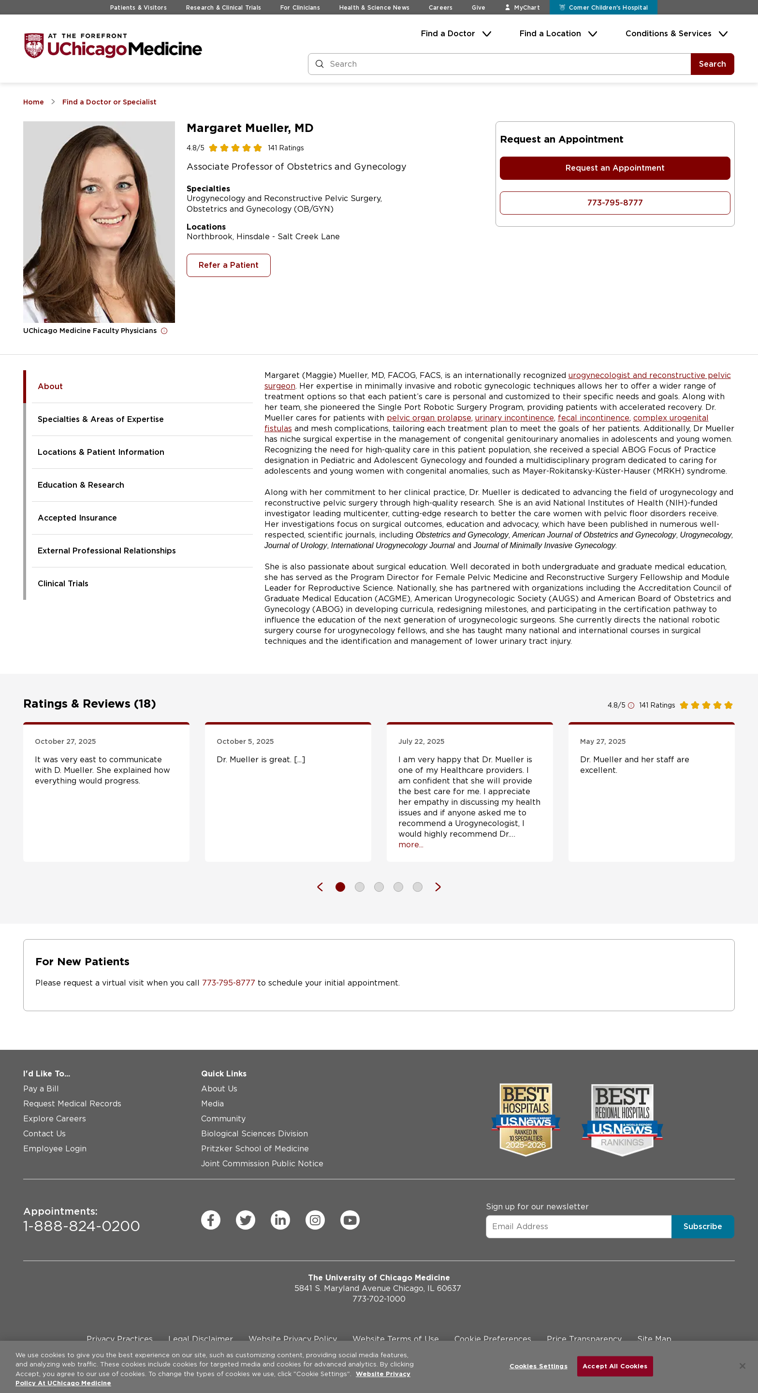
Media (212, 1103)
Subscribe (703, 1226)
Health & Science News (374, 7)
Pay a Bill (41, 1088)
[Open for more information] (164, 330)
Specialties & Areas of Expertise (101, 419)
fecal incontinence (593, 417)
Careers (440, 7)
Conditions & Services (669, 33)
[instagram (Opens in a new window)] (315, 1220)
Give (478, 7)
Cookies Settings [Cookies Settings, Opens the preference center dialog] (539, 1366)
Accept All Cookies (615, 1366)
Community (223, 1118)
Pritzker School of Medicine (255, 1148)
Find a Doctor (448, 33)
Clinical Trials (63, 583)
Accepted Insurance (77, 517)
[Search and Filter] (499, 64)
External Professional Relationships (107, 550)
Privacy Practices (120, 1339)
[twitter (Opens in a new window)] (245, 1220)
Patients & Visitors (138, 7)
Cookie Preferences (492, 1339)
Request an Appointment (615, 168)
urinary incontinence (514, 417)
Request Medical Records (72, 1103)
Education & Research (81, 485)
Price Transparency (584, 1339)
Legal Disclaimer (200, 1339)
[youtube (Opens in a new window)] (350, 1220)
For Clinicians (300, 7)
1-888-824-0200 (81, 1219)
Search (712, 64)
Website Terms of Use (395, 1339)
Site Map (654, 1339)
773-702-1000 (379, 1299)
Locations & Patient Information (101, 452)
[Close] (742, 1366)
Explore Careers (54, 1118)
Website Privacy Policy (292, 1339)
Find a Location (550, 33)
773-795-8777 (615, 202)
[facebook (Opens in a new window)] (210, 1220)
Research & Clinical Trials (223, 7)
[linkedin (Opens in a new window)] (280, 1220)
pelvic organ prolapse (429, 417)
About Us (219, 1088)
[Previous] (324, 887)
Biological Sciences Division (254, 1133)
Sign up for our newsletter (537, 1206)
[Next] (433, 887)
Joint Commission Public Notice (262, 1163)
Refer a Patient (229, 265)
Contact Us (44, 1133)
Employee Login (55, 1148)
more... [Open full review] (410, 844)
